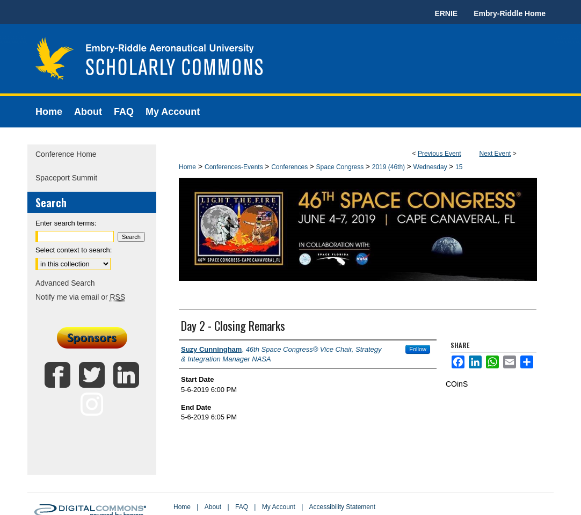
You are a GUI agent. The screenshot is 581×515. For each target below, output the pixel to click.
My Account (278, 507)
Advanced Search (65, 283)
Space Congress (341, 167)
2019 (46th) (389, 167)
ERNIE (445, 13)
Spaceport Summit (66, 177)
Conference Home (66, 154)
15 (458, 167)
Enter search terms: (65, 223)
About (213, 507)
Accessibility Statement (342, 507)
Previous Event (439, 153)
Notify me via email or (80, 297)
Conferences (290, 167)
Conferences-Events (235, 167)
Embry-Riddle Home (510, 13)
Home (187, 167)
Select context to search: (73, 250)
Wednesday (431, 167)
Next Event (495, 153)
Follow (417, 349)
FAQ (241, 507)
